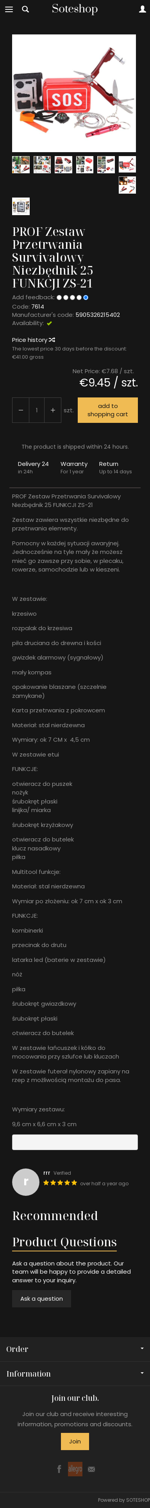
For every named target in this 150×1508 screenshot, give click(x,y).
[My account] (142, 9)
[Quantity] (37, 410)
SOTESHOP (138, 1500)
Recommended (55, 1216)
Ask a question (41, 1298)
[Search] (25, 9)
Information (75, 1373)
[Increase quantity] (20, 410)
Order (75, 1349)
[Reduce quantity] (52, 410)
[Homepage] (75, 9)
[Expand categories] (9, 9)
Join (75, 1441)
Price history (33, 340)
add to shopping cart (108, 410)
